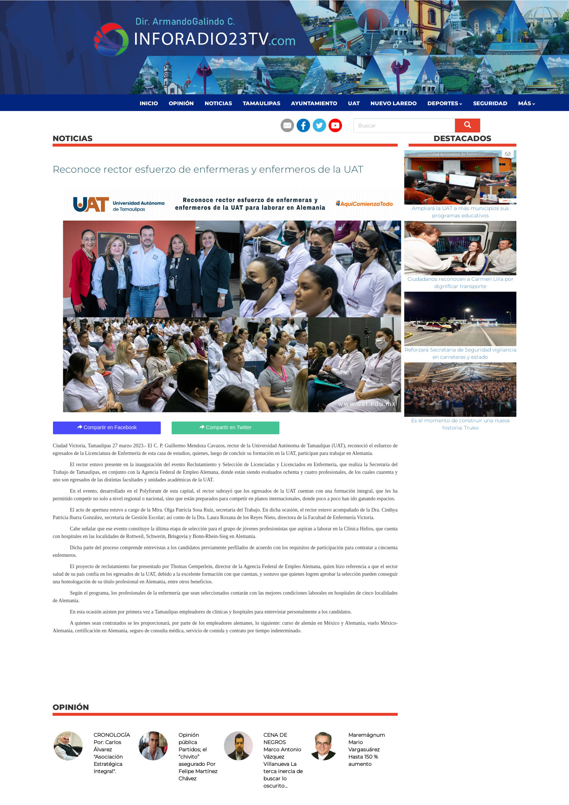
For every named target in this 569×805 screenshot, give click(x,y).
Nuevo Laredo (394, 103)
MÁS (526, 103)
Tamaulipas (261, 103)
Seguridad (490, 103)
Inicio (149, 103)
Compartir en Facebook (107, 427)
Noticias (218, 103)
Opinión (181, 103)
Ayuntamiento (314, 103)
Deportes (444, 103)
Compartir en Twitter (226, 427)
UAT (354, 103)
